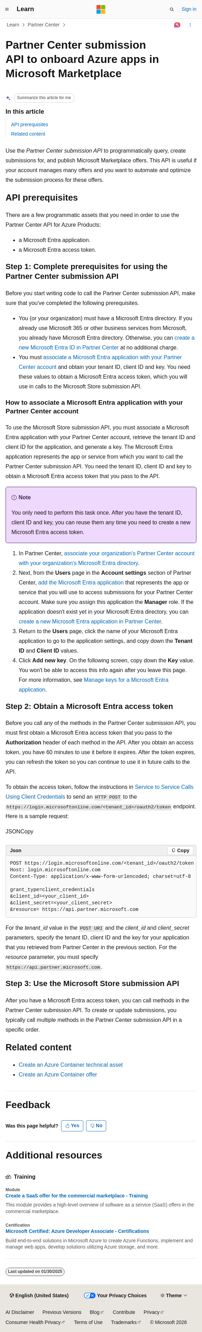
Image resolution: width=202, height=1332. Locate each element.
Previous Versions (61, 1312)
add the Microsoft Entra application (81, 583)
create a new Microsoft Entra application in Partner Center (90, 621)
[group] (101, 887)
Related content (28, 134)
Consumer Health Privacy (33, 1322)
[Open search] (172, 9)
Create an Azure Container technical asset (71, 1065)
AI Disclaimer (20, 1312)
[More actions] (190, 25)
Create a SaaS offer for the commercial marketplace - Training (77, 1195)
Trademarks (124, 1322)
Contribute (124, 1312)
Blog (95, 1312)
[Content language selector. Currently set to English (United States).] (39, 1295)
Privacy (152, 1312)
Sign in (189, 9)
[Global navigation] (7, 9)
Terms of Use (88, 1322)
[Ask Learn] (177, 25)
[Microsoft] (101, 9)
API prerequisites (29, 124)
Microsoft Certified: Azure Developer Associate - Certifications (77, 1231)
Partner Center (44, 24)
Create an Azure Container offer (58, 1074)
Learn (13, 24)
